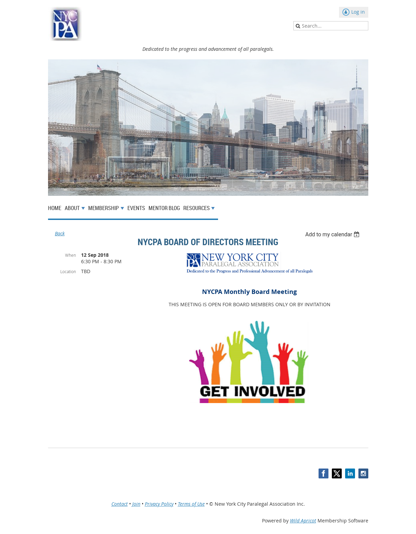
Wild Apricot (303, 520)
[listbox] (333, 234)
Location (68, 271)
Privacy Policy (159, 504)
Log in (358, 12)
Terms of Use (191, 504)
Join (136, 504)
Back (60, 233)
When (70, 255)
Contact (119, 504)
